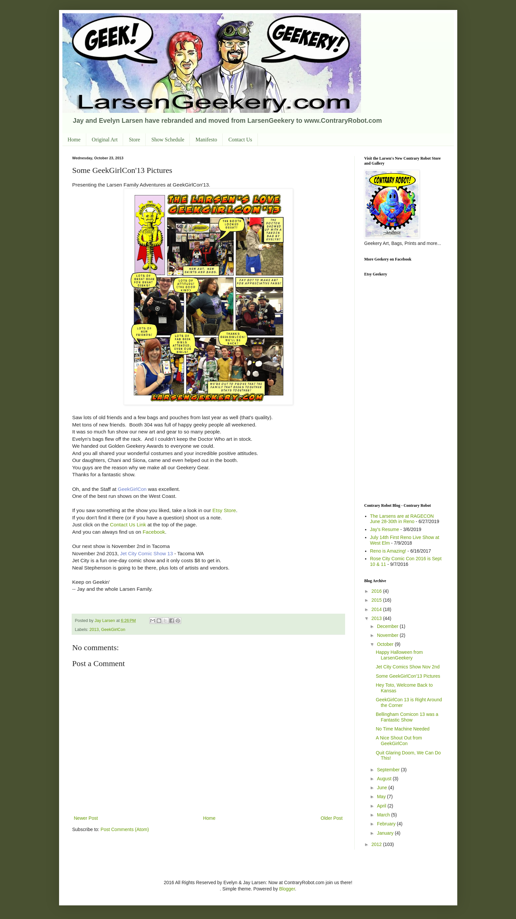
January (386, 833)
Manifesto (206, 139)
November (388, 635)
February (387, 823)
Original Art (105, 139)
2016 (377, 591)
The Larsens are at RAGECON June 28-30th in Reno (402, 518)
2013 (94, 629)
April (382, 805)
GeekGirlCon (132, 489)
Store (134, 139)
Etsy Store (223, 510)
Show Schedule (167, 139)
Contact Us (240, 139)
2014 (377, 609)
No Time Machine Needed (402, 728)
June (382, 787)
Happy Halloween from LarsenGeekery (399, 655)
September (389, 769)
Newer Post (86, 818)
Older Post (331, 818)
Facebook (154, 532)
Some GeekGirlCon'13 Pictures (408, 676)
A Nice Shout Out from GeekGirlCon (399, 740)
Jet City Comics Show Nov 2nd (407, 666)
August (385, 778)
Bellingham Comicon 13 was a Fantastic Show (407, 717)
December (388, 626)
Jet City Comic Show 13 (146, 553)
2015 (377, 600)
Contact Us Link (128, 524)
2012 (377, 844)
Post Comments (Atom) (125, 829)
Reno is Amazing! (388, 551)
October (386, 644)
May (382, 796)
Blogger (287, 888)
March (384, 814)
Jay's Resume (384, 529)
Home (74, 139)
